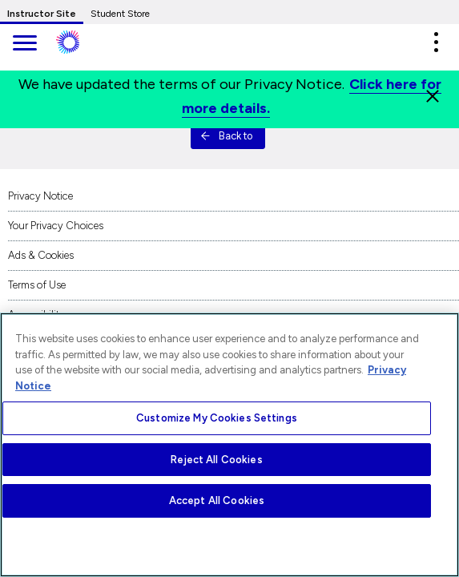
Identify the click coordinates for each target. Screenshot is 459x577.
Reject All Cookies (216, 460)
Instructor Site (41, 13)
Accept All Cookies (216, 500)
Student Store (120, 13)
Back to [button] (226, 136)
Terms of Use (37, 285)
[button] (436, 42)
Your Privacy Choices (55, 226)
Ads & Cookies (41, 255)
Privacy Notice (40, 196)
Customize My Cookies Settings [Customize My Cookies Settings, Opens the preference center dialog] (216, 418)
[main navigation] (24, 44)
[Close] (432, 96)
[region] (229, 445)
